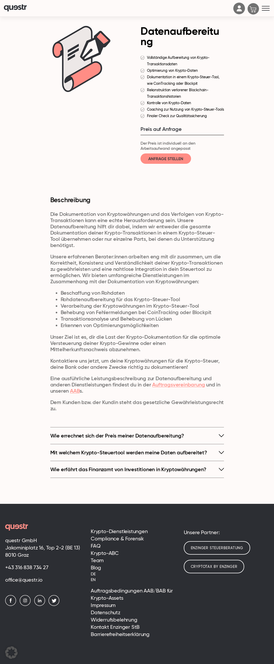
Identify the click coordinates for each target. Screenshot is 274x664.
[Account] (239, 12)
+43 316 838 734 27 (26, 567)
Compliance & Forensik (117, 538)
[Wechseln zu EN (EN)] (133, 580)
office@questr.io (24, 580)
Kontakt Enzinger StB (115, 627)
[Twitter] (55, 604)
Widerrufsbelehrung (114, 620)
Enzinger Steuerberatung (217, 548)
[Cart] (253, 9)
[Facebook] (12, 604)
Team (97, 560)
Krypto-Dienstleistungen (119, 531)
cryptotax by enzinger (214, 566)
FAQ (95, 546)
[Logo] (117, 8)
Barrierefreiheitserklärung (120, 634)
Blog (96, 567)
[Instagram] (26, 604)
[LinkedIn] (41, 604)
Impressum (103, 605)
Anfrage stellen (165, 158)
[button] (11, 652)
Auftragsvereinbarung (178, 385)
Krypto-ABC (105, 553)
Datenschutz (105, 612)
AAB (75, 391)
